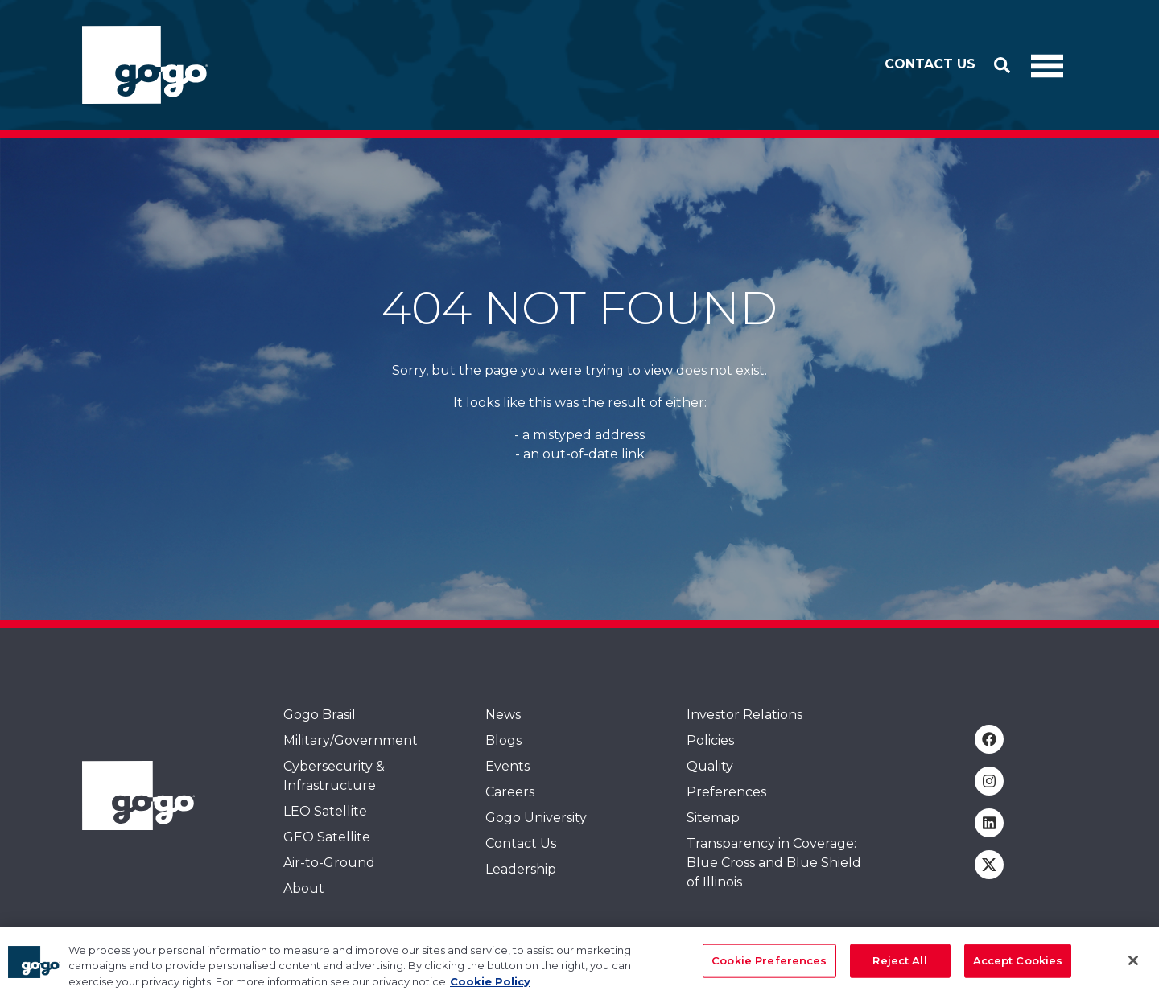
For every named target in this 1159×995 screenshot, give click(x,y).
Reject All (899, 966)
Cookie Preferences (769, 966)
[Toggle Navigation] (1047, 65)
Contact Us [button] (930, 64)
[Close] (1133, 966)
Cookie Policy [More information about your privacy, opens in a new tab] (490, 987)
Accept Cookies (1018, 966)
